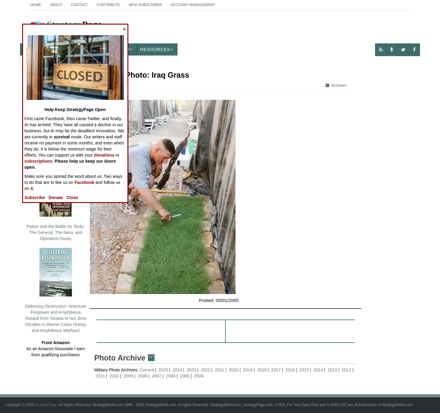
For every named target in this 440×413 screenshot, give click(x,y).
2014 (318, 369)
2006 (170, 376)
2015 (304, 369)
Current (147, 369)
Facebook (84, 182)
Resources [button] (157, 49)
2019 (247, 369)
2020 (233, 369)
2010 (114, 376)
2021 (219, 369)
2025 (163, 369)
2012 (346, 369)
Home (35, 5)
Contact (79, 5)
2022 (205, 369)
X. (32, 188)
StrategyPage (46, 405)
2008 (142, 376)
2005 (184, 376)
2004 (199, 376)
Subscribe (35, 197)
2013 (332, 369)
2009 (128, 376)
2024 (177, 369)
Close (72, 197)
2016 (290, 369)
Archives (336, 85)
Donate (56, 197)
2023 (191, 369)
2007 (156, 376)
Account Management (192, 5)
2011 (100, 376)
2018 (261, 369)
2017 (276, 369)
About (56, 5)
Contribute (108, 5)
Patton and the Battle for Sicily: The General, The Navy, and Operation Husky (56, 204)
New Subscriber (145, 5)
